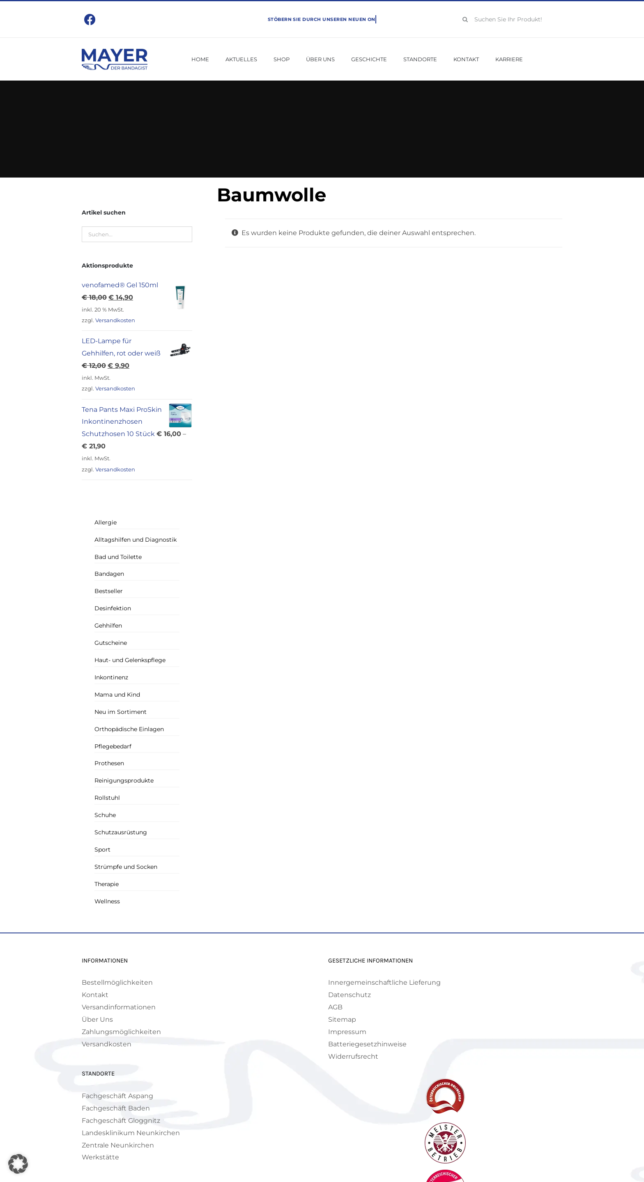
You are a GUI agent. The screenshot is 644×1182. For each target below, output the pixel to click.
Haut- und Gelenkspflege (130, 660)
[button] (18, 1164)
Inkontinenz (111, 677)
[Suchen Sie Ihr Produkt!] (509, 19)
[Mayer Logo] (114, 51)
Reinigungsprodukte (124, 780)
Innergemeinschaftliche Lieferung (384, 982)
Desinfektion (112, 608)
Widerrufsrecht (353, 1056)
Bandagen (109, 573)
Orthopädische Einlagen (129, 729)
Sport (102, 849)
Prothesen (109, 763)
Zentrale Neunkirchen (118, 1145)
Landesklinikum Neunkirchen (131, 1133)
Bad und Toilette (118, 557)
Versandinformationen (119, 1007)
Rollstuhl (107, 797)
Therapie (106, 884)
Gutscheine (110, 642)
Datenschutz (349, 995)
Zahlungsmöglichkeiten (121, 1032)
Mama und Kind (117, 694)
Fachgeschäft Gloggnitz (121, 1120)
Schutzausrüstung (120, 832)
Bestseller (108, 591)
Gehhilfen (108, 625)
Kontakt (95, 995)
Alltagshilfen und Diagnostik (135, 539)
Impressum (347, 1032)
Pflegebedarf (112, 746)
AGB (335, 1007)
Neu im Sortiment (120, 712)
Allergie (105, 522)
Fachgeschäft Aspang (117, 1096)
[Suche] (465, 19)
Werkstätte (100, 1157)
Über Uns (97, 1019)
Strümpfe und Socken (125, 866)
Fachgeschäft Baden (116, 1108)
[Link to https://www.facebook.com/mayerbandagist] (90, 19)
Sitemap (342, 1019)
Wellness (107, 901)
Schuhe (105, 815)
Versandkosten (115, 320)
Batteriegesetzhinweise (367, 1044)
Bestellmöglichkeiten (117, 982)
